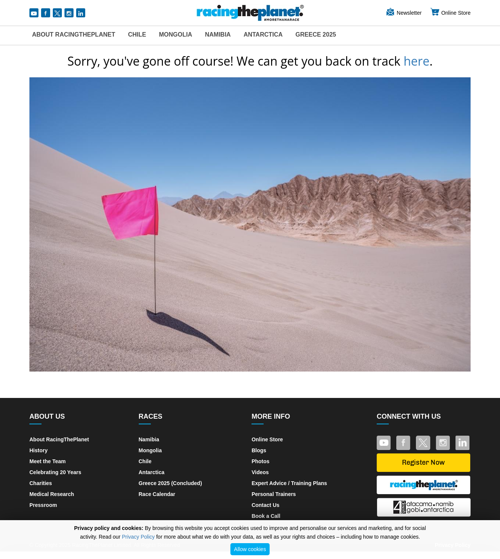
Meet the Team (47, 461)
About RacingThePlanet (73, 34)
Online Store (450, 13)
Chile (137, 34)
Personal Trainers (274, 494)
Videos (260, 472)
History (38, 450)
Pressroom (43, 505)
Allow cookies (250, 549)
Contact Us (265, 505)
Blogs (259, 450)
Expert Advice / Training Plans (289, 483)
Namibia (217, 34)
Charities (40, 483)
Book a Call (266, 516)
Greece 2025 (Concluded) (170, 483)
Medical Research (51, 494)
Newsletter (403, 13)
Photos (260, 461)
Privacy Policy (138, 537)
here (416, 61)
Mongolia (175, 34)
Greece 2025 (316, 34)
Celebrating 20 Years (55, 472)
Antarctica (263, 34)
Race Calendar (157, 494)
